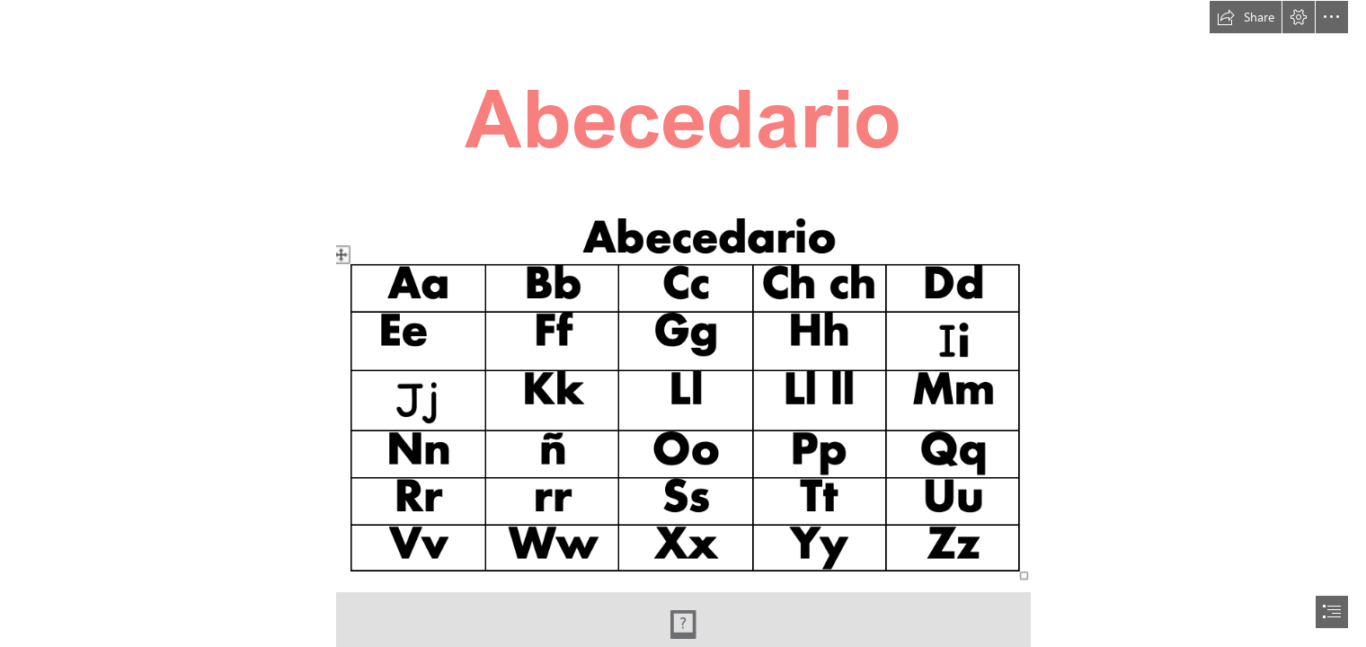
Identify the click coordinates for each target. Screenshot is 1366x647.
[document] (683, 323)
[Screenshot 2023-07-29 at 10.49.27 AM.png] (683, 392)
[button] (1246, 17)
